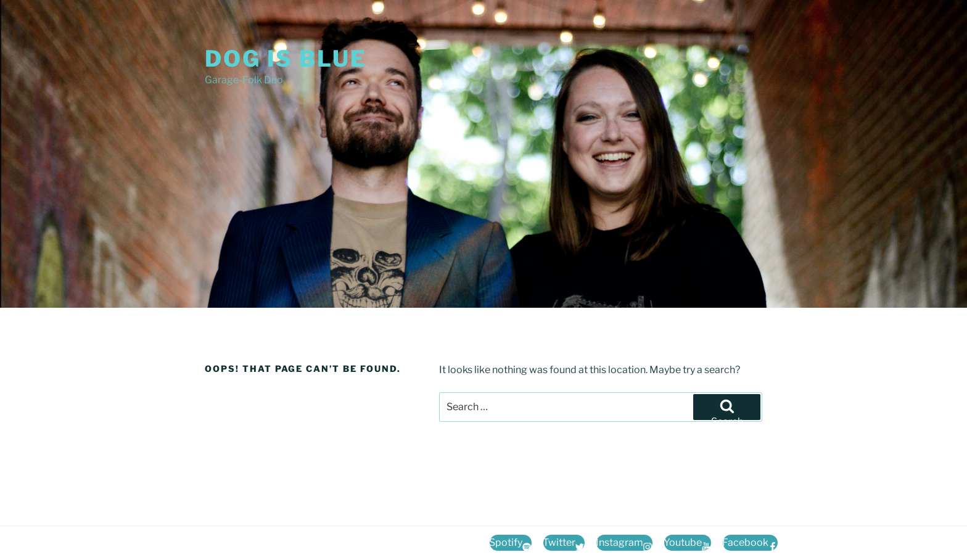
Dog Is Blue (286, 58)
